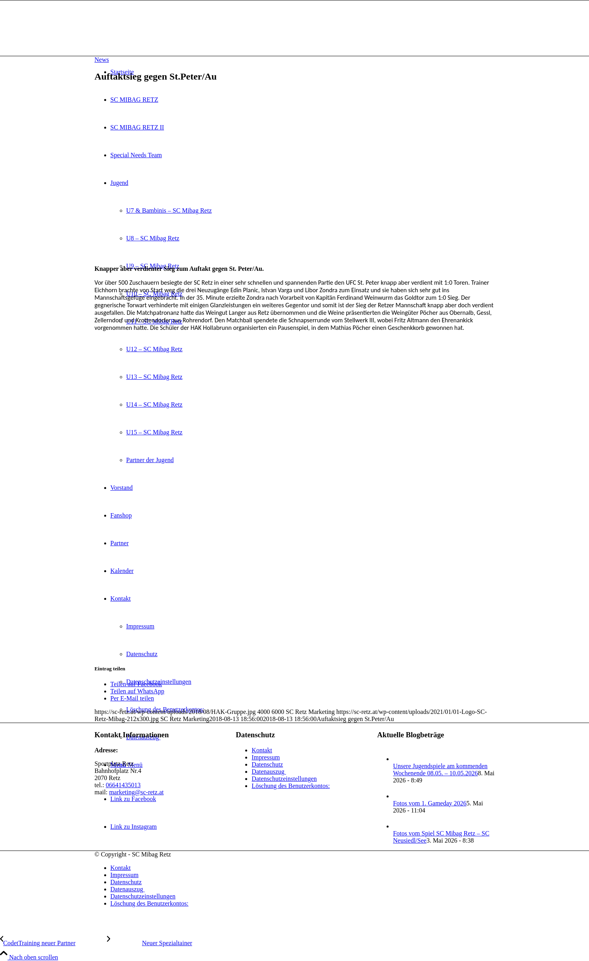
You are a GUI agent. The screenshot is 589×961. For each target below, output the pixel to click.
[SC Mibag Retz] (154, 37)
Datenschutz (267, 764)
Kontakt (262, 750)
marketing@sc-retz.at (136, 792)
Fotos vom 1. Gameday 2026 (429, 803)
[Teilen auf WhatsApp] (137, 691)
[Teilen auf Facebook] (136, 684)
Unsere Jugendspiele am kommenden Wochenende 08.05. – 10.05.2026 (440, 769)
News (102, 59)
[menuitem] (303, 868)
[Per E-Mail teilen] (132, 698)
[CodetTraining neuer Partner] (53, 943)
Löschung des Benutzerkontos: (291, 785)
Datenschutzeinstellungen (284, 778)
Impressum (266, 757)
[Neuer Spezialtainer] (149, 943)
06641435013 (123, 785)
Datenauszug (269, 771)
